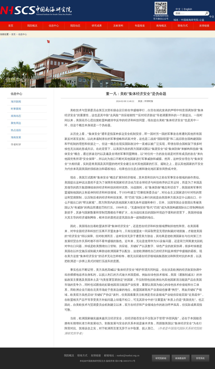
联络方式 (183, 25)
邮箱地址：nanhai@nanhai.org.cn (121, 355)
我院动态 (75, 25)
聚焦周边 (16, 123)
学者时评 (16, 144)
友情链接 (204, 25)
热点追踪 (16, 130)
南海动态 (16, 116)
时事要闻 (16, 108)
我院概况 (32, 25)
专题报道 (140, 25)
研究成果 (97, 25)
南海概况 (161, 25)
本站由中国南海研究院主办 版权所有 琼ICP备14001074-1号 (107, 361)
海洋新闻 (16, 101)
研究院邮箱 (161, 358)
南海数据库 (180, 358)
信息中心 (54, 25)
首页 (10, 25)
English (188, 9)
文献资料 (118, 25)
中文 (178, 9)
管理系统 (200, 358)
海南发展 (16, 137)
